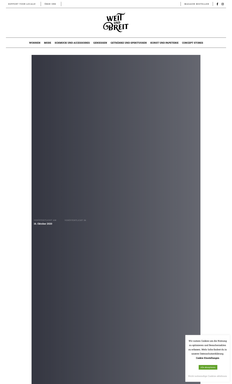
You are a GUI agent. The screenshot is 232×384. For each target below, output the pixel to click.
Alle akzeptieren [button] (208, 367)
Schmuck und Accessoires (72, 42)
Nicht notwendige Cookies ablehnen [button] (207, 376)
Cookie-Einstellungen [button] (207, 357)
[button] (65, 4)
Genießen (100, 42)
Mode (47, 42)
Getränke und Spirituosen (129, 42)
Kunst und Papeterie (164, 42)
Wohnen (34, 42)
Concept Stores (192, 42)
